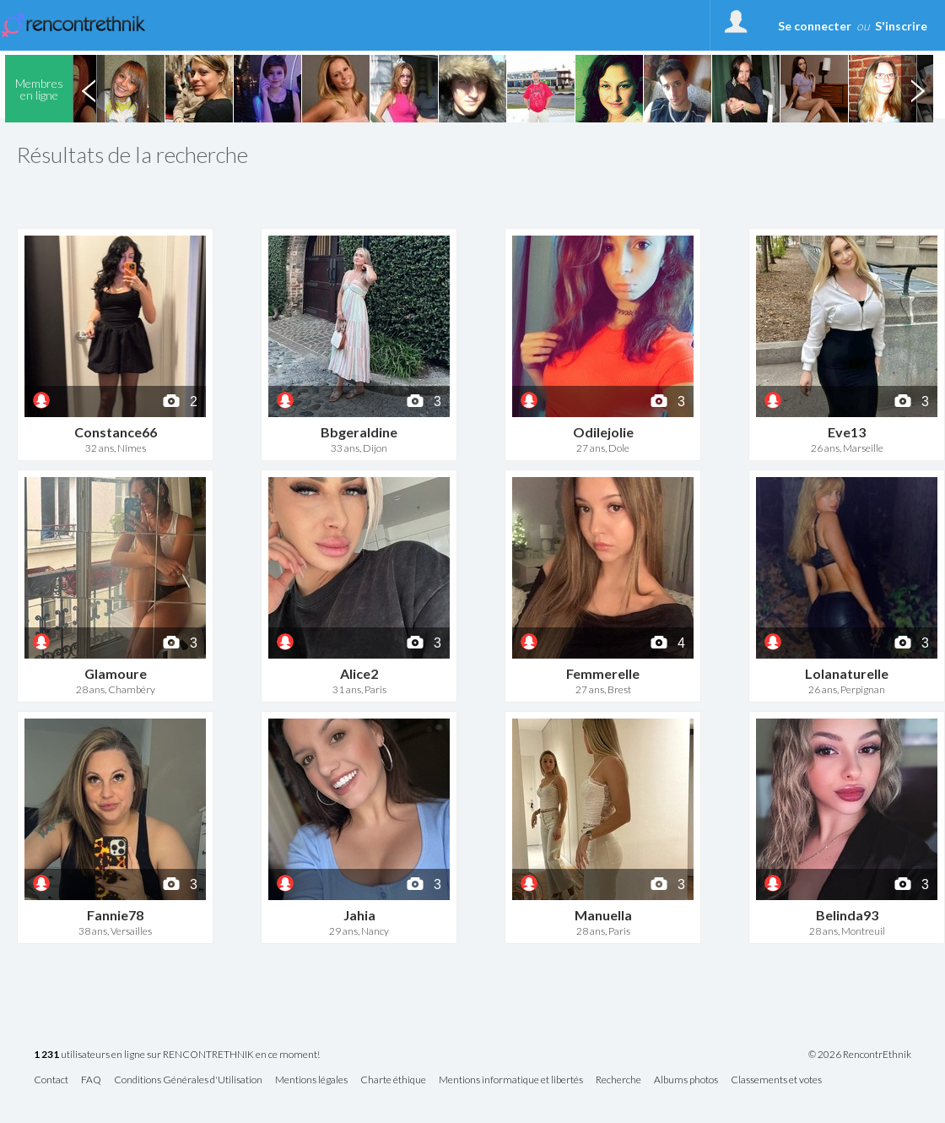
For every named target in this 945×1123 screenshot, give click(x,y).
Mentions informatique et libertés (511, 1080)
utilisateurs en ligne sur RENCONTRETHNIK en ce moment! (177, 1055)
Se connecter (814, 26)
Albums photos (686, 1080)
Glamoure (115, 673)
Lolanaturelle (846, 673)
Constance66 (115, 432)
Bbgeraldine (359, 432)
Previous (89, 88)
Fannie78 (115, 915)
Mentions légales (311, 1080)
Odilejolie (603, 432)
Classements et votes (776, 1080)
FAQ (91, 1080)
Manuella (603, 915)
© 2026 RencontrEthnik (859, 1055)
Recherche (618, 1080)
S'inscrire (901, 26)
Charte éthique (393, 1080)
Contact (51, 1080)
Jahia (359, 915)
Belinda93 (847, 915)
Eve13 (847, 432)
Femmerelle (603, 673)
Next (917, 88)
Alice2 (359, 673)
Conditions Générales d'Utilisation (188, 1080)
